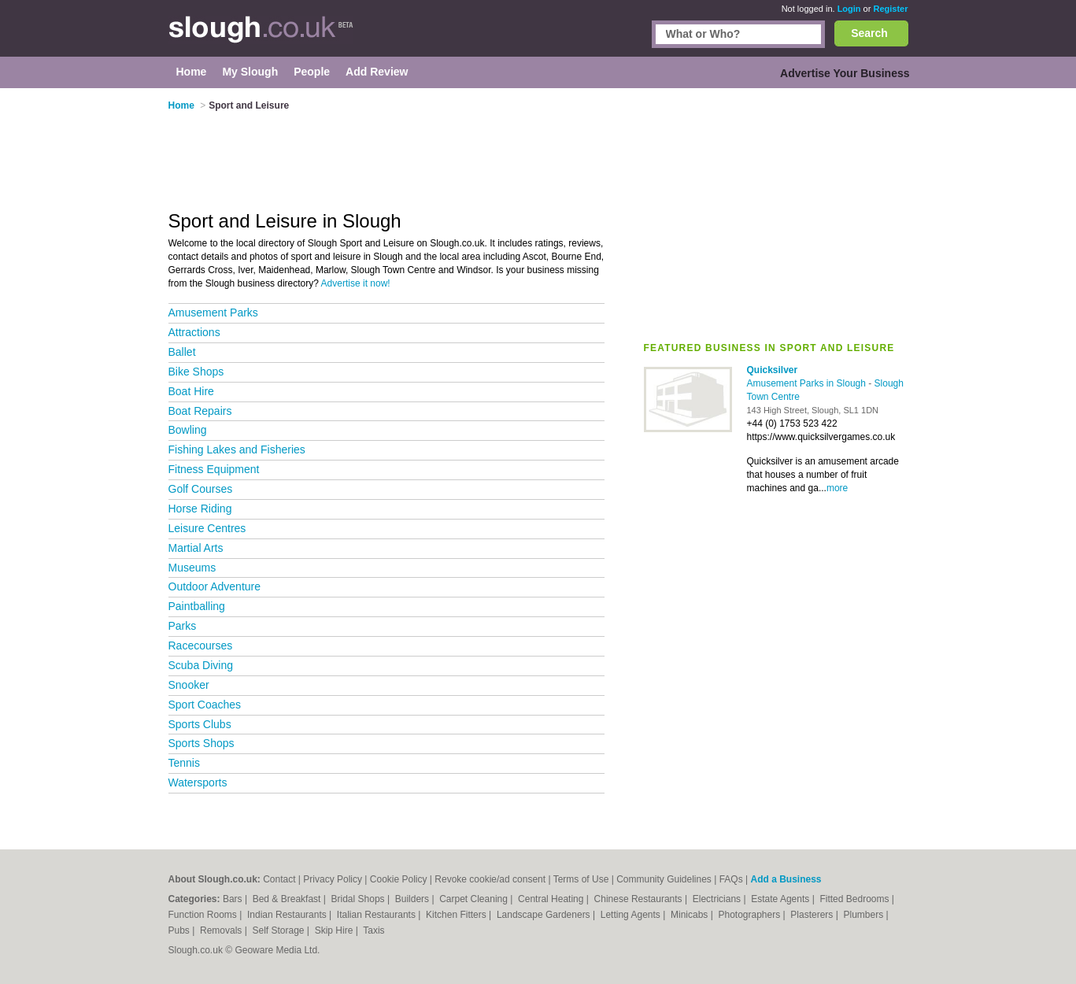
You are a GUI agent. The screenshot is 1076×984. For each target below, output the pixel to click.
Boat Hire (191, 391)
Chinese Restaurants (639, 898)
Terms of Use (581, 879)
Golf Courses (200, 489)
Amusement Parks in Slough (808, 383)
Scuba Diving (201, 665)
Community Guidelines (664, 879)
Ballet (182, 352)
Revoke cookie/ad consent (489, 879)
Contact (279, 879)
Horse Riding (200, 508)
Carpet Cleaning (474, 898)
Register (890, 8)
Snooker (188, 685)
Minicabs (691, 914)
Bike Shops (196, 371)
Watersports (197, 782)
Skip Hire (335, 930)
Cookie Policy (398, 879)
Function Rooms (204, 914)
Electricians (718, 898)
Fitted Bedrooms (855, 898)
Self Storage (279, 930)
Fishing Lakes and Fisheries (236, 449)
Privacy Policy (332, 879)
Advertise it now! (355, 283)
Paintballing (196, 606)
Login (849, 8)
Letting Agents (632, 914)
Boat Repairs (200, 411)
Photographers (750, 914)
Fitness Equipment (214, 469)
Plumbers (864, 914)
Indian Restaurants (288, 914)
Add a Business (785, 879)
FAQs (731, 879)
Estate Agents (781, 898)
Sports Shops (201, 743)
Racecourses (200, 645)
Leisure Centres (207, 528)
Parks (182, 626)
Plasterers (812, 914)
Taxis (373, 930)
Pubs (180, 930)
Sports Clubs (199, 724)
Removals (222, 930)
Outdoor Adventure (214, 586)
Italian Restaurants (377, 914)
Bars (234, 898)
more (837, 488)
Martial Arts (196, 548)
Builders (413, 898)
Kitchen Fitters (457, 914)
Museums (192, 567)
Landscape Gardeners (545, 914)
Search (869, 33)
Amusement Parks (213, 312)
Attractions (194, 332)
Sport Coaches (205, 704)
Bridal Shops (359, 898)
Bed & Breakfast (288, 898)
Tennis (184, 762)
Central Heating (552, 898)
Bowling (187, 430)
